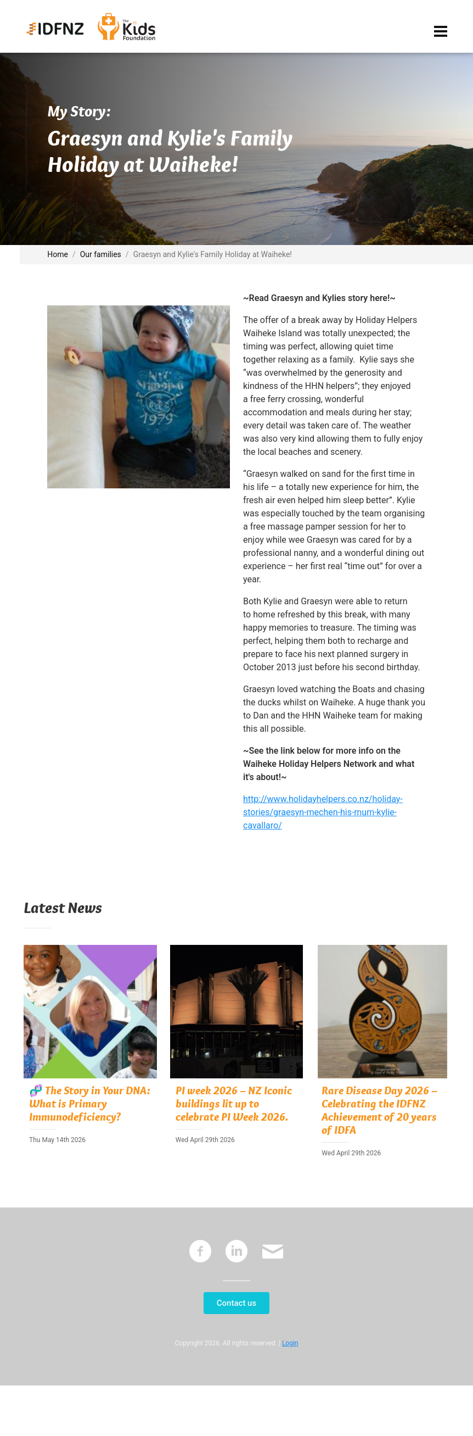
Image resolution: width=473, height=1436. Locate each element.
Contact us (236, 1303)
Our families (100, 254)
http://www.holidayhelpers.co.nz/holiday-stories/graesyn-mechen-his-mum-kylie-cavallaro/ (323, 812)
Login (290, 1343)
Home (57, 254)
